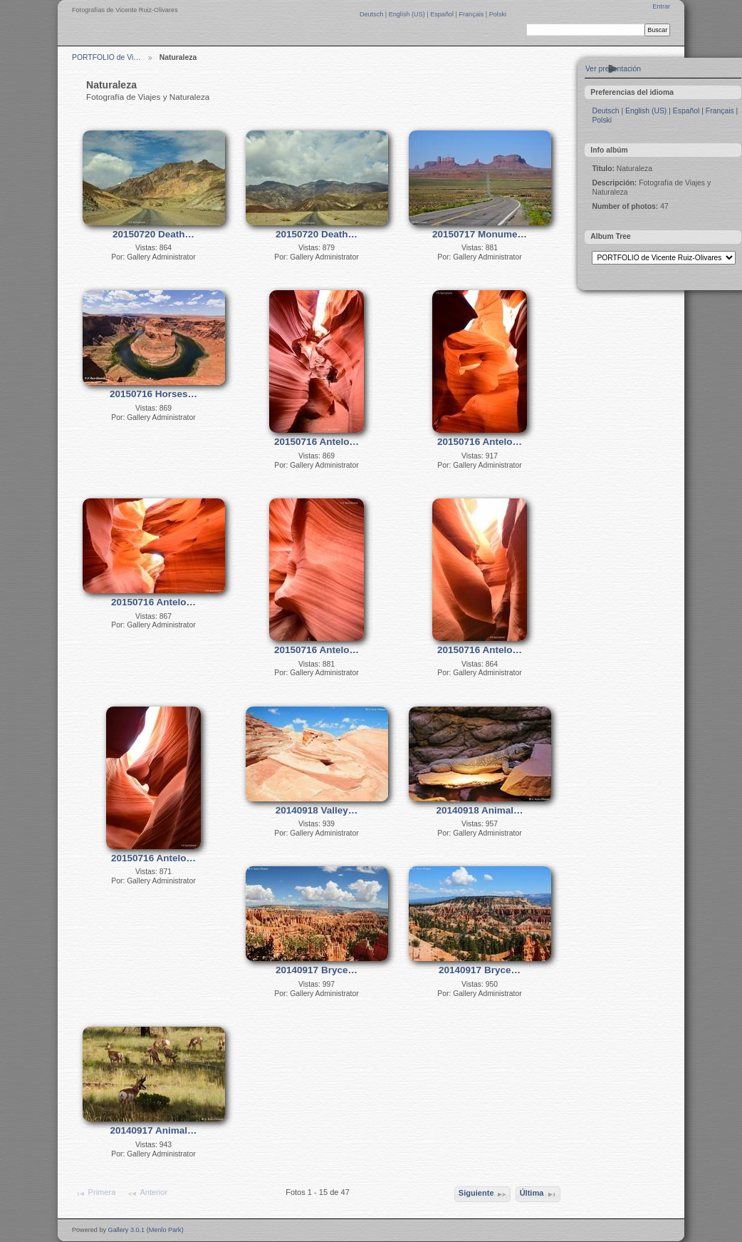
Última (538, 1194)
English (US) (408, 14)
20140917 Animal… (153, 1130)
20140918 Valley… (317, 810)
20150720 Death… (153, 234)
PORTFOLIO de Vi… (106, 57)
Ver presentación (613, 69)
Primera (95, 1193)
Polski (497, 14)
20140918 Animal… (480, 810)
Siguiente (483, 1194)
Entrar (661, 6)
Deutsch (372, 14)
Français (472, 14)
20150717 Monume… (479, 234)
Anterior (147, 1193)
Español (442, 14)
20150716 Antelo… (316, 441)
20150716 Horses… (153, 394)
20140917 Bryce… (316, 970)
